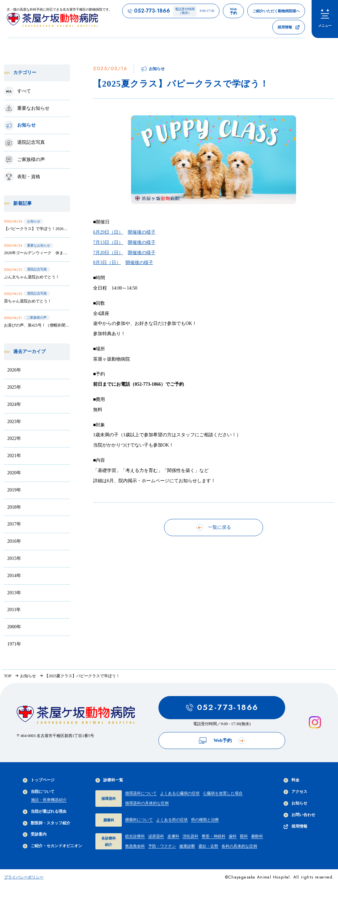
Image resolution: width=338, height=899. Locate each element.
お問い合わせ (299, 814)
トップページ (38, 780)
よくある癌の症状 (172, 819)
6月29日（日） (108, 232)
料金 (291, 780)
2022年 (14, 438)
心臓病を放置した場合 (223, 793)
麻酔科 (257, 836)
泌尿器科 (156, 836)
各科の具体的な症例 (239, 846)
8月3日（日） (107, 262)
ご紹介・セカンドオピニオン (52, 845)
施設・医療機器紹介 (49, 800)
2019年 (14, 490)
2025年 (14, 387)
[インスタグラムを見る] (314, 722)
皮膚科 (173, 836)
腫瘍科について (139, 819)
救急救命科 (135, 846)
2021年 (14, 455)
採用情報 (295, 826)
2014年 (14, 575)
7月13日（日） (108, 242)
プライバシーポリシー (24, 877)
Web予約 (222, 740)
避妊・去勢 (208, 846)
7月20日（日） (108, 252)
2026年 (14, 370)
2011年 (14, 609)
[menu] (325, 19)
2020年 (14, 472)
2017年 (14, 524)
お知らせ (295, 803)
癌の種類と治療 (205, 819)
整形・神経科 (213, 836)
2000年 (14, 626)
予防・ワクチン (162, 846)
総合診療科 (135, 836)
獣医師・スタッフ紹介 (46, 823)
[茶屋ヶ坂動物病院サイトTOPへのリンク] (59, 19)
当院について (38, 791)
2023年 (14, 421)
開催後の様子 (141, 232)
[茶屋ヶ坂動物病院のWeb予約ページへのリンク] (233, 11)
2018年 (14, 507)
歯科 (233, 836)
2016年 (14, 541)
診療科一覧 (109, 780)
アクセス (295, 791)
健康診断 (187, 846)
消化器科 (190, 836)
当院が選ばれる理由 (44, 811)
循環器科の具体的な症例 (147, 803)
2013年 (14, 592)
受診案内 (35, 834)
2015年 (14, 558)
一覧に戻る (213, 527)
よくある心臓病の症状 (180, 793)
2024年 (14, 404)
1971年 (14, 644)
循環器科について (141, 793)
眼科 (244, 836)
